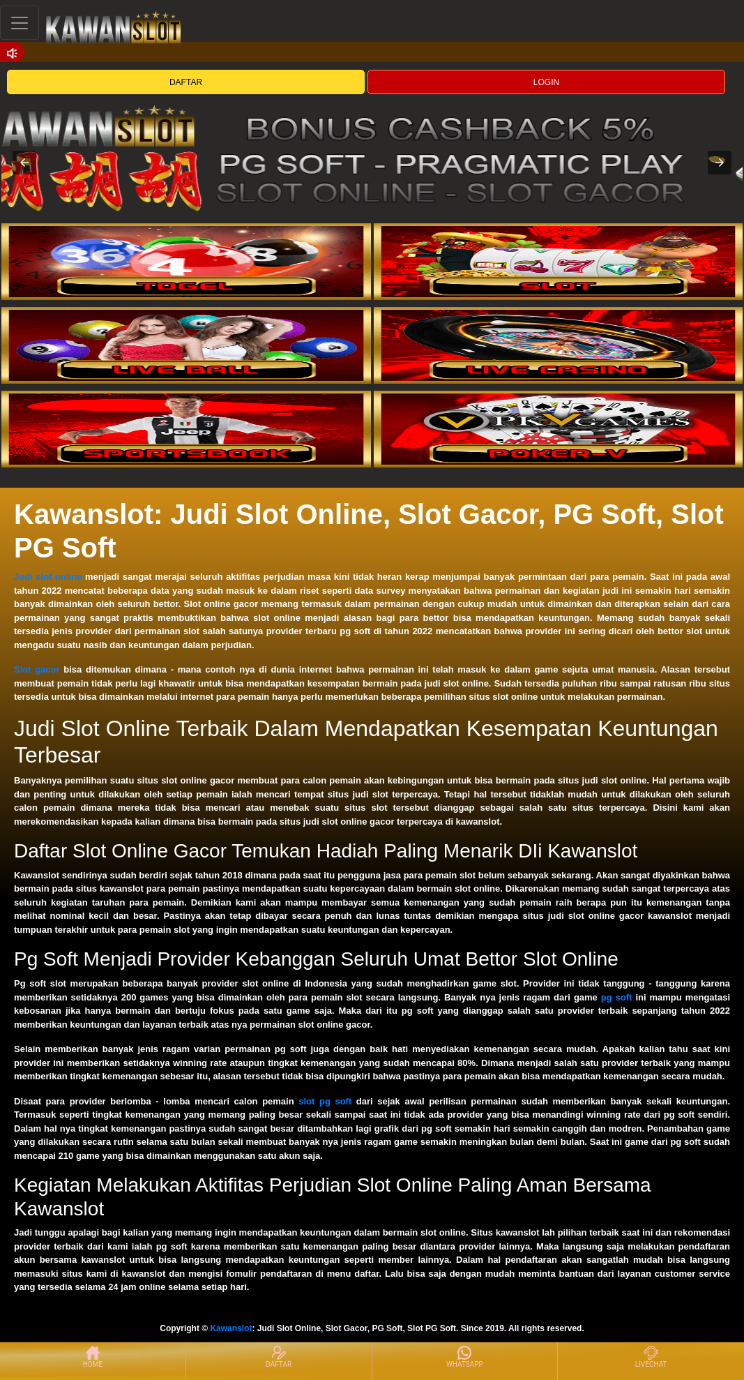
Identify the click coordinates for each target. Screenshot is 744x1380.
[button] (24, 162)
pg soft (616, 997)
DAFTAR (185, 82)
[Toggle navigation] (19, 23)
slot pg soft (324, 1101)
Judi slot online (48, 576)
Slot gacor (37, 669)
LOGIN (546, 82)
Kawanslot (231, 1328)
